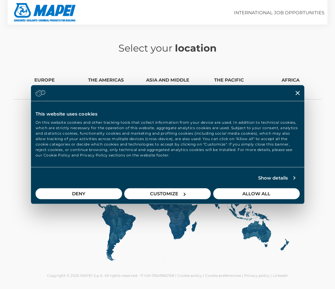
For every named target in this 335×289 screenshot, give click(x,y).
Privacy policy (257, 275)
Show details (273, 178)
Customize (168, 194)
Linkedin (280, 275)
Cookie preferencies (223, 275)
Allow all (256, 194)
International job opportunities (279, 12)
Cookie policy (189, 275)
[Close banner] (298, 93)
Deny (78, 194)
